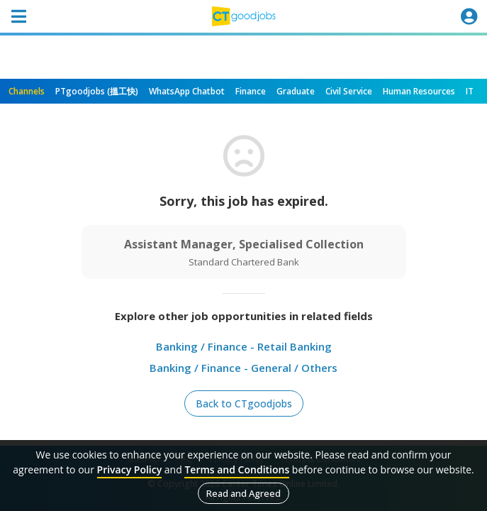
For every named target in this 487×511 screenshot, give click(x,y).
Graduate (295, 91)
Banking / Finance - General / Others (243, 368)
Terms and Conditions (236, 469)
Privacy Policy (129, 469)
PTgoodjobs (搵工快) (96, 91)
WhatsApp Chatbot (187, 91)
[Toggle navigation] (18, 16)
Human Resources (419, 91)
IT (470, 91)
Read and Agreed (243, 493)
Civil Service (348, 91)
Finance (250, 91)
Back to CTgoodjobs (244, 403)
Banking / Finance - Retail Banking (244, 346)
